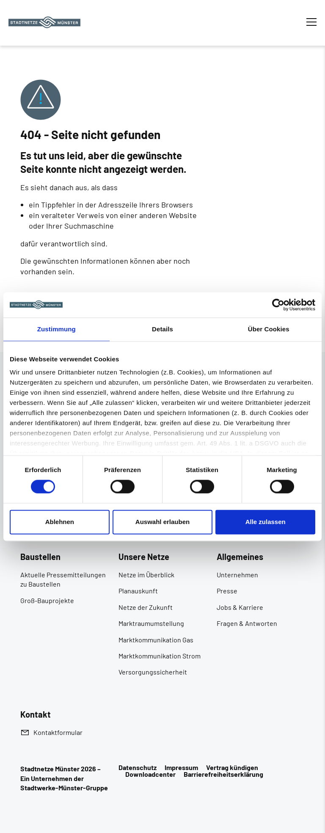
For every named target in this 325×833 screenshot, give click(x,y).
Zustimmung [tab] (56, 329)
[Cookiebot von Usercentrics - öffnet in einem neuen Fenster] (278, 304)
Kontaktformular (58, 732)
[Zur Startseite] (44, 22)
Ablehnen (59, 521)
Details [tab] (162, 329)
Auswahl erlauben (162, 521)
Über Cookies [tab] (268, 329)
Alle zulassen (265, 521)
